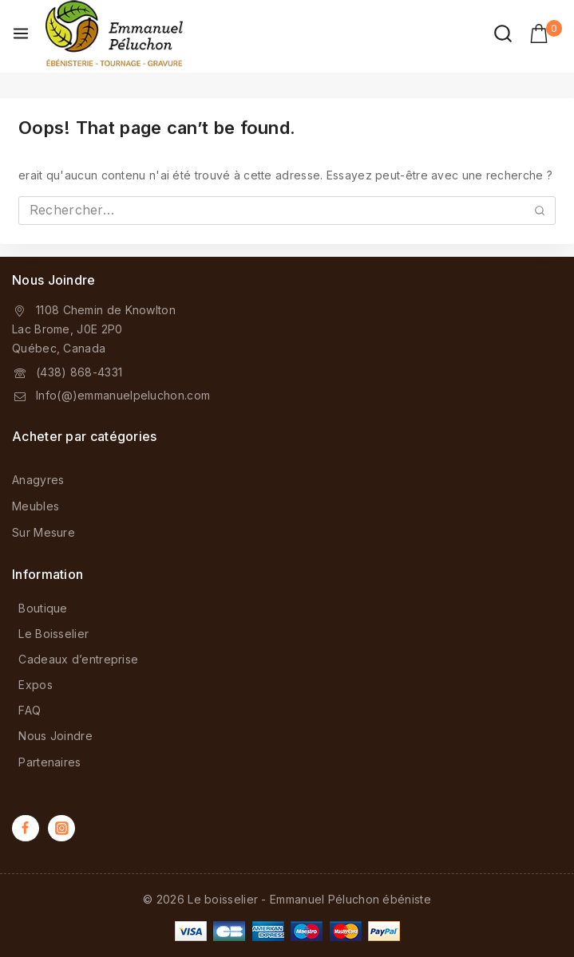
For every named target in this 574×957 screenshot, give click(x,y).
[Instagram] (61, 828)
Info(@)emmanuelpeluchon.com (123, 395)
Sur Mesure (43, 532)
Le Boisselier (53, 633)
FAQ (29, 710)
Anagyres (38, 479)
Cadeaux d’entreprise (78, 659)
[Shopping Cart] (545, 33)
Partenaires (49, 762)
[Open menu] (21, 33)
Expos (35, 684)
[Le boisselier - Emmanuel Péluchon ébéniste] (114, 33)
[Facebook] (25, 828)
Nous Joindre (55, 735)
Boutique (42, 608)
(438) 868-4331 (79, 372)
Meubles (35, 506)
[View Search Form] (503, 33)
